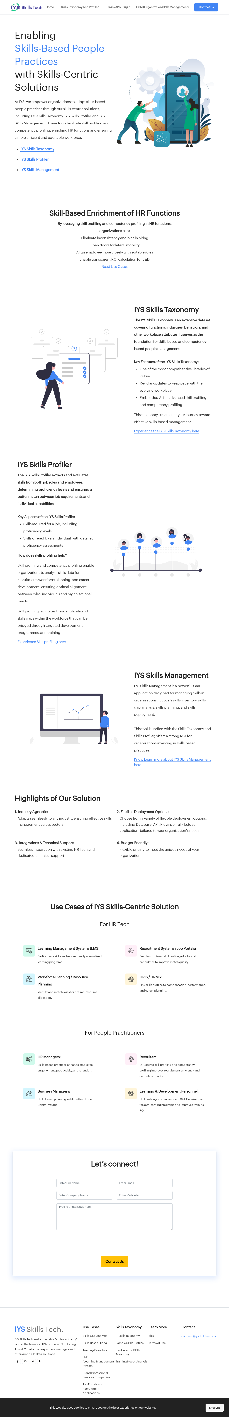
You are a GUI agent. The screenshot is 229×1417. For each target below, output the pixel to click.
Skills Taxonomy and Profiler (80, 7)
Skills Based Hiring (95, 1343)
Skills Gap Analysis (95, 1335)
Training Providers (95, 1350)
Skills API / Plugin (119, 7)
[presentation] (114, 1245)
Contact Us (206, 7)
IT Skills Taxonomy (128, 1335)
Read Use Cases (115, 266)
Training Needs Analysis (131, 1361)
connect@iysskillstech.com (199, 1336)
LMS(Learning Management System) (98, 1361)
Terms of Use (157, 1343)
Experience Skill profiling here (42, 642)
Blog (151, 1335)
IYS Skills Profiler (34, 159)
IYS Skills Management (39, 170)
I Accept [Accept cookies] (214, 1407)
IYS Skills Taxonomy (37, 149)
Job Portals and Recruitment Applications (93, 1389)
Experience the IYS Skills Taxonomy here (166, 431)
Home (50, 7)
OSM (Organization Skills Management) (162, 7)
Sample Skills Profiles (130, 1343)
